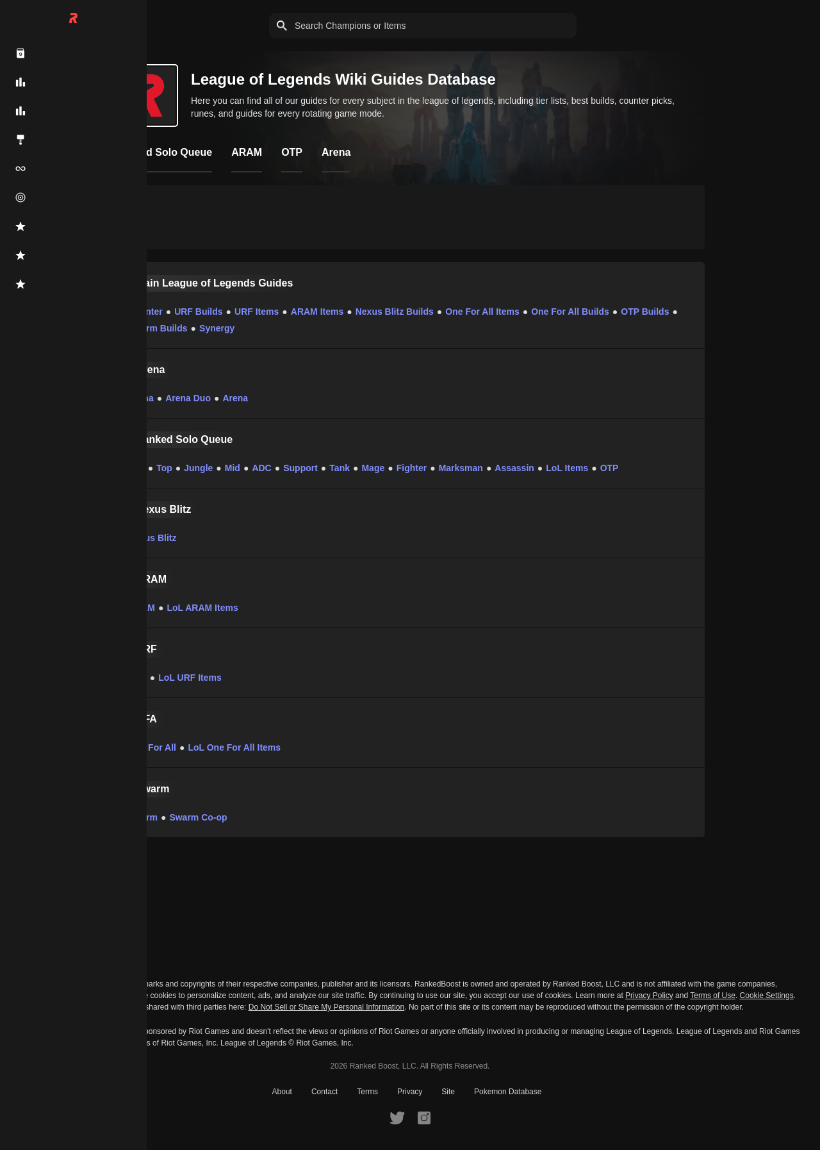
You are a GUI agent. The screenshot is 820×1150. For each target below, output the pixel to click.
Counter (145, 311)
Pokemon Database (507, 1091)
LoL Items (567, 468)
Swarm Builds (158, 328)
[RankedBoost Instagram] (424, 1117)
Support (300, 468)
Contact (324, 1091)
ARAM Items (317, 311)
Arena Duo (188, 398)
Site (448, 1091)
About (282, 1091)
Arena (141, 398)
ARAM (141, 608)
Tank (339, 468)
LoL (136, 468)
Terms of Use (712, 995)
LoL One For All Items (234, 747)
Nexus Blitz (152, 538)
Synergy (216, 328)
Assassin (514, 468)
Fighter (412, 468)
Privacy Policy (649, 995)
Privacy (409, 1091)
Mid (232, 468)
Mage (372, 468)
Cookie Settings (767, 995)
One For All (152, 747)
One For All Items (482, 311)
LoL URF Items (190, 677)
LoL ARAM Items (202, 608)
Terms (367, 1091)
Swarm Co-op (198, 817)
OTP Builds (645, 311)
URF (137, 677)
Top (164, 468)
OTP (609, 468)
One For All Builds (570, 311)
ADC (261, 468)
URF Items (256, 311)
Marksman (461, 468)
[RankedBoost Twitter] (397, 1117)
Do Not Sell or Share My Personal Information (326, 1007)
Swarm (143, 817)
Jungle (198, 468)
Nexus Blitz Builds (395, 311)
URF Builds (198, 311)
